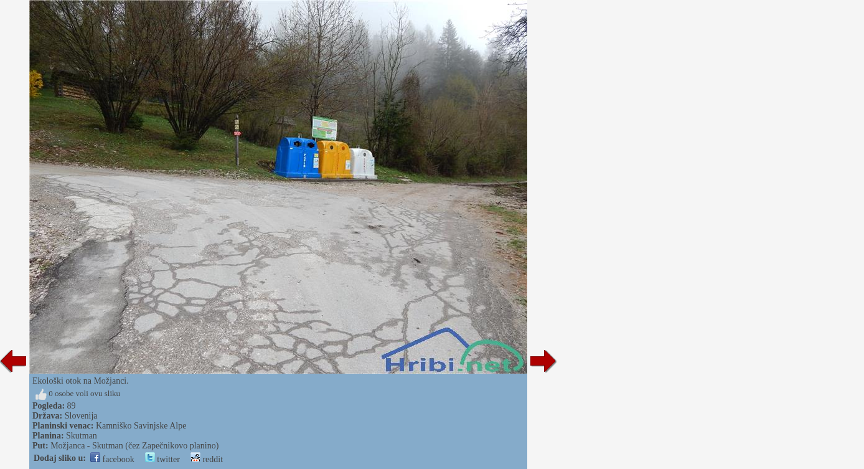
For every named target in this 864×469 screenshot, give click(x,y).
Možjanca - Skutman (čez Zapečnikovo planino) (134, 445)
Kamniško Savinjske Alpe (141, 425)
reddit (206, 459)
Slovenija (81, 415)
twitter (162, 459)
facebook (112, 459)
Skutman (81, 435)
